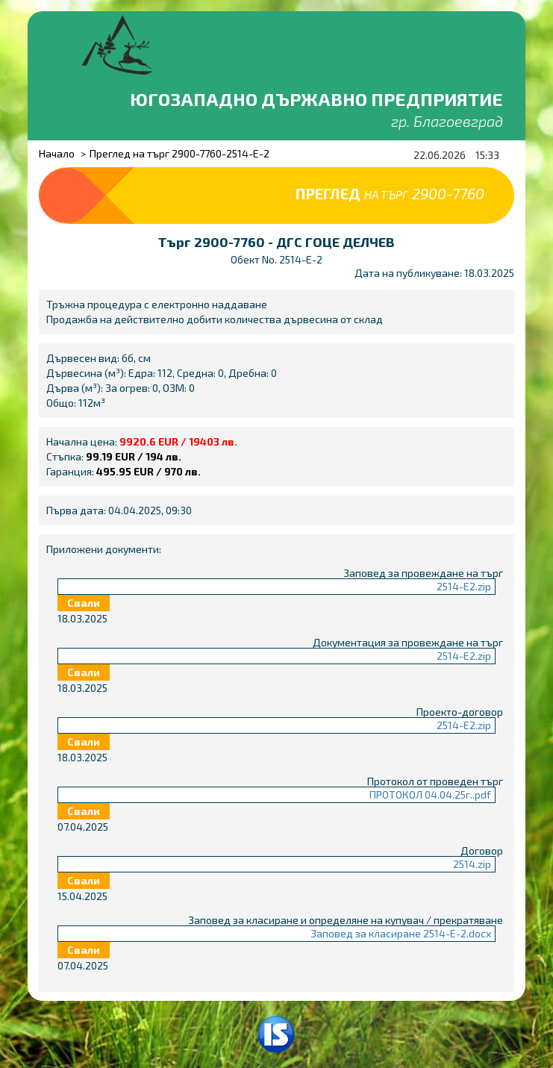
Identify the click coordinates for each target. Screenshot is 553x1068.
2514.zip (472, 864)
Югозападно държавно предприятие (316, 99)
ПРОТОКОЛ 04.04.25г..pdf (430, 794)
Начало (57, 153)
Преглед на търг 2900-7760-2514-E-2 (179, 153)
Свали (83, 602)
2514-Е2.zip (464, 586)
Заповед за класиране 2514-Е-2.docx (400, 933)
